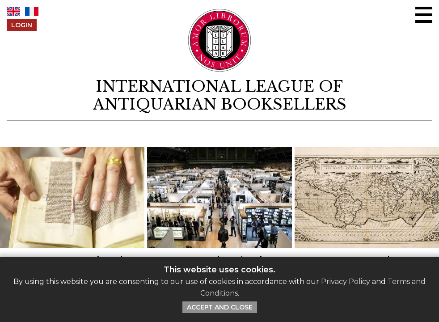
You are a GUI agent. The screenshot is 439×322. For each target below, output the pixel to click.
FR (31, 11)
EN (13, 11)
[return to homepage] (219, 96)
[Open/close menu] (423, 15)
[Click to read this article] (72, 220)
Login (21, 25)
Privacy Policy (345, 281)
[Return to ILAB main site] (219, 40)
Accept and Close (220, 307)
